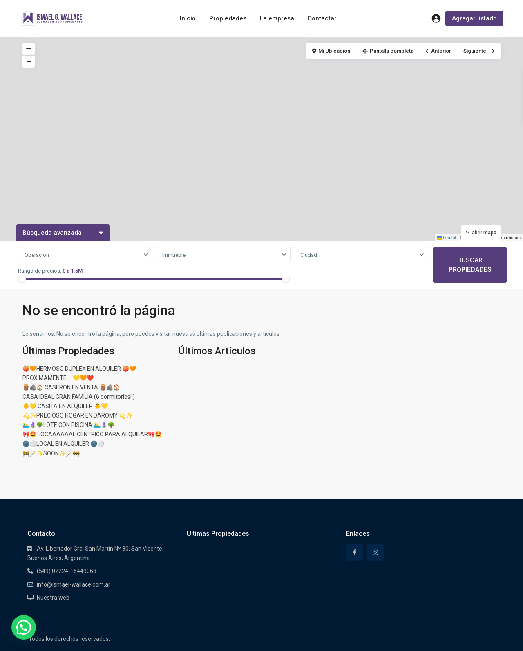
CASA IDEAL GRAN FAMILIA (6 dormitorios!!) (78, 396)
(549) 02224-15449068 (66, 571)
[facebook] (354, 552)
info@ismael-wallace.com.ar (73, 584)
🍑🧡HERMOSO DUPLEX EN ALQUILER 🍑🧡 (79, 368)
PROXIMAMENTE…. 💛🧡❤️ (58, 378)
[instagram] (375, 552)
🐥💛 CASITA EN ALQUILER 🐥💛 (65, 406)
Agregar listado (474, 18)
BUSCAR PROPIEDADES (470, 264)
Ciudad (308, 255)
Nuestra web (53, 597)
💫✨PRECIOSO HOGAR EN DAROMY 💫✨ (77, 415)
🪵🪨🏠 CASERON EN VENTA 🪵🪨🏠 (71, 387)
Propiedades (227, 18)
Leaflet (446, 237)
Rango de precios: (39, 271)
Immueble (174, 255)
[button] (23, 627)
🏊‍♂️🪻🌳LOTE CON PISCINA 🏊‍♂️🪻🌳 (68, 425)
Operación (37, 255)
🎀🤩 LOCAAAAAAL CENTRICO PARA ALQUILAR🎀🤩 (92, 434)
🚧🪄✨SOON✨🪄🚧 (51, 453)
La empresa (277, 18)
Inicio (188, 18)
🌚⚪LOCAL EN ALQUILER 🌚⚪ (63, 443)
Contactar (322, 18)
